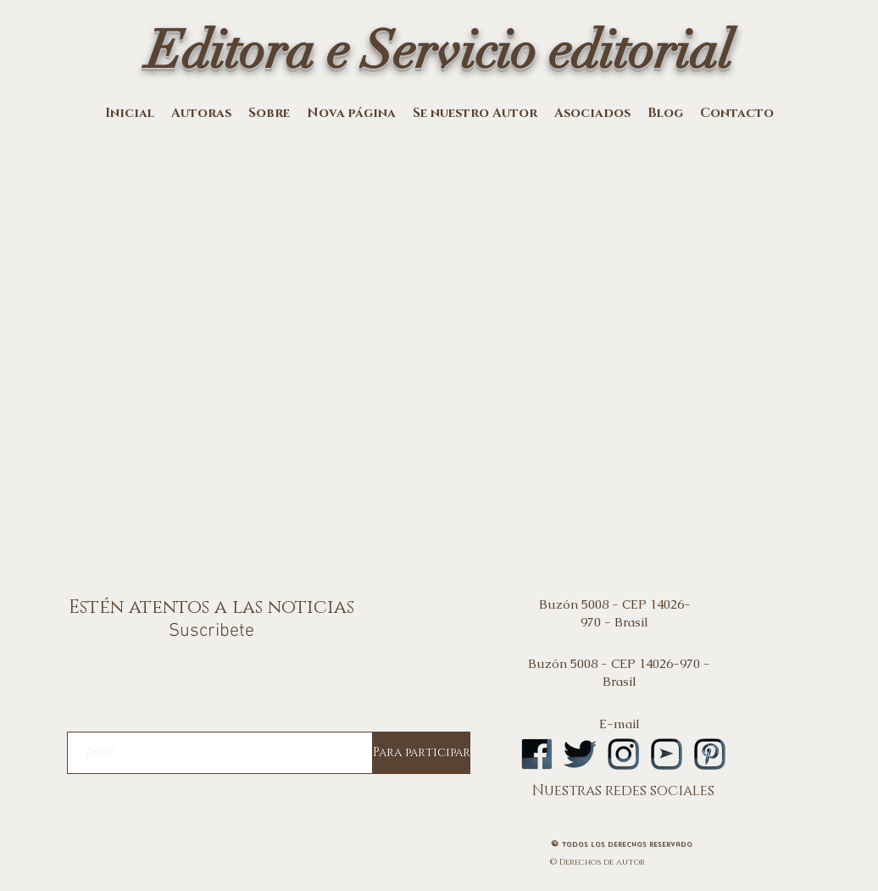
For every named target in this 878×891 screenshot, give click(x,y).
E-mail (619, 724)
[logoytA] (666, 754)
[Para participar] (421, 753)
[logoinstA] (623, 754)
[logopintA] (709, 754)
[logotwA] (580, 754)
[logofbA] (537, 754)
